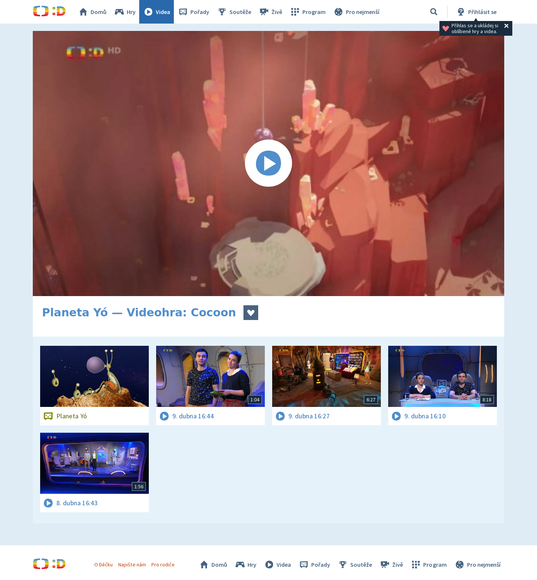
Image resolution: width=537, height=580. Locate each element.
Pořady (193, 11)
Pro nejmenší (356, 11)
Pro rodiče (163, 564)
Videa (156, 11)
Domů (92, 11)
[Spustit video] (268, 163)
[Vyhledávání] (434, 12)
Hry (125, 11)
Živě (270, 11)
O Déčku (103, 564)
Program (307, 11)
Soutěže (234, 11)
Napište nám (131, 564)
